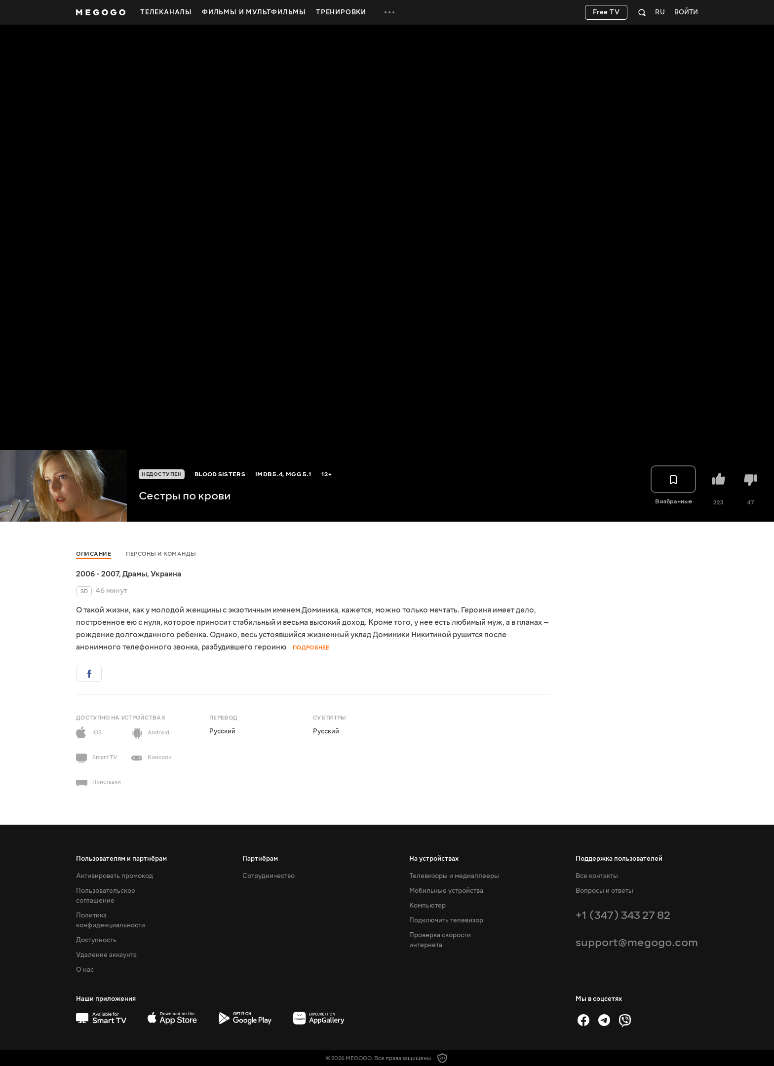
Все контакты (597, 876)
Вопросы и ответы (604, 890)
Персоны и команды (161, 554)
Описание (93, 554)
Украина (166, 574)
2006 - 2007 (97, 574)
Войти (686, 12)
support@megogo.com (637, 942)
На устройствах (434, 858)
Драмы (134, 574)
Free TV (606, 12)
